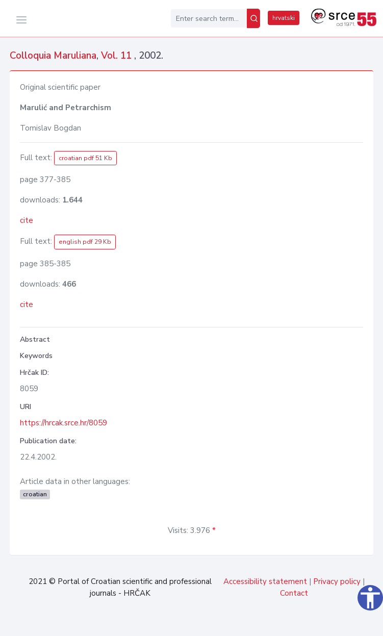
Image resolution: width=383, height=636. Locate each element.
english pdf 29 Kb (85, 242)
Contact (294, 593)
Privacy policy (337, 581)
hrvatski (283, 18)
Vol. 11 (117, 55)
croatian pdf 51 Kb (85, 158)
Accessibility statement (265, 581)
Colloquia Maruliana (53, 55)
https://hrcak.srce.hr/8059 (63, 423)
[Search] (253, 18)
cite (26, 220)
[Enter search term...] (208, 18)
